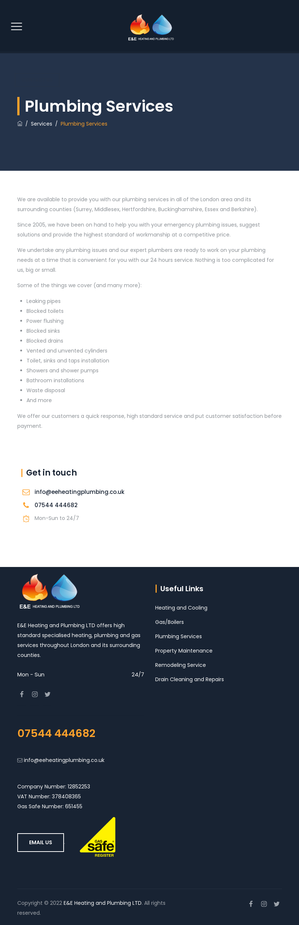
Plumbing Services (178, 636)
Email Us (40, 842)
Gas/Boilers (169, 622)
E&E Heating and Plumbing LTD (103, 903)
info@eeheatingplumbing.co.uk (79, 492)
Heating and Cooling (181, 607)
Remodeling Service (180, 665)
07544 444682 (56, 505)
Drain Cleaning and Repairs (189, 679)
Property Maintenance (184, 650)
